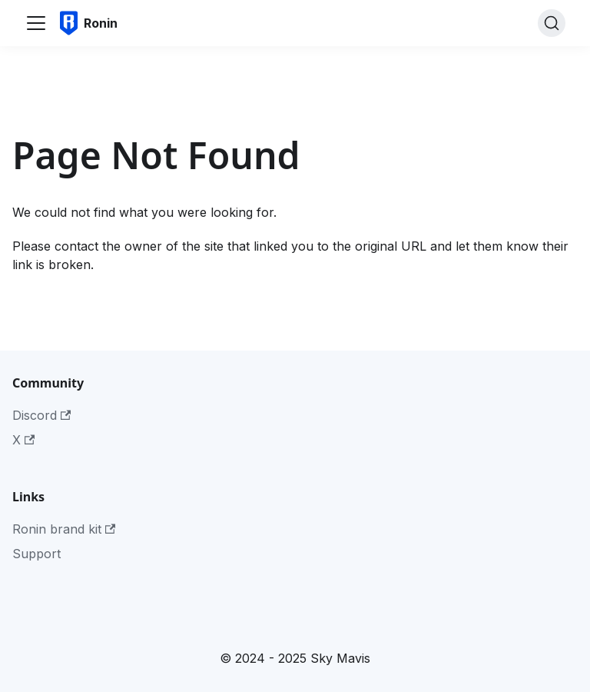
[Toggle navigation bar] (36, 23)
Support (36, 553)
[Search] (551, 23)
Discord (41, 415)
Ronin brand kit (63, 529)
